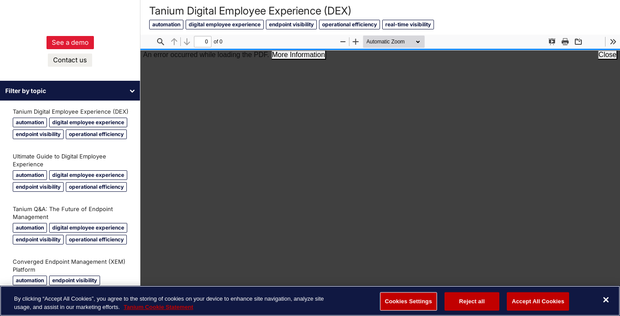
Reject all (471, 301)
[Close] (606, 299)
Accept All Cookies (538, 301)
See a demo (70, 50)
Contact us (70, 68)
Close (607, 54)
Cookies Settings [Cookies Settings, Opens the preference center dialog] (408, 301)
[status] (202, 41)
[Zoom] (398, 42)
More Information (298, 54)
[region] (310, 301)
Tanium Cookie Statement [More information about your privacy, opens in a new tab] (159, 307)
